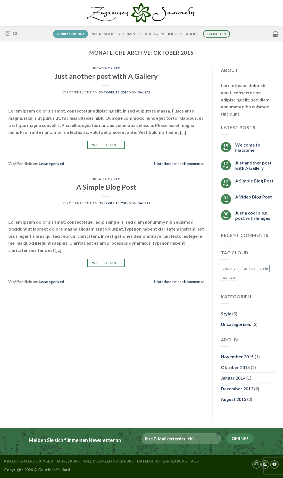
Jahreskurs (68, 461)
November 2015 (237, 356)
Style (226, 313)
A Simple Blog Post (106, 187)
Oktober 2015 (235, 367)
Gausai (143, 92)
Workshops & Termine (116, 33)
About (192, 34)
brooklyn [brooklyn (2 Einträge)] (229, 268)
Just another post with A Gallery (106, 76)
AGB (195, 461)
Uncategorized (106, 68)
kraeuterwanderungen (28, 461)
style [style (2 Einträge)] (264, 268)
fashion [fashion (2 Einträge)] (248, 268)
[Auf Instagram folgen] (8, 33)
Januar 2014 (233, 377)
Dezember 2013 (237, 388)
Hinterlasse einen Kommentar (179, 163)
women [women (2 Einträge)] (228, 277)
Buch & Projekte (163, 33)
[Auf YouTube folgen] (15, 33)
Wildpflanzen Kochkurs (108, 461)
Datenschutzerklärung (162, 461)
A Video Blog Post (253, 196)
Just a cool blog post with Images (252, 215)
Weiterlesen (106, 144)
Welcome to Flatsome (247, 147)
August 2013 (233, 399)
